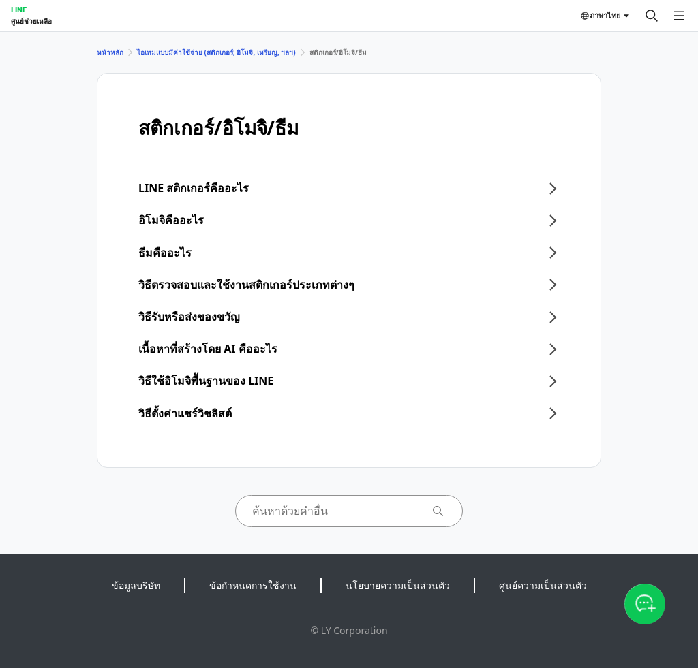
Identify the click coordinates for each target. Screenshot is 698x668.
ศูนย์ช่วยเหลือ (31, 21)
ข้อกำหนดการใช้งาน (253, 585)
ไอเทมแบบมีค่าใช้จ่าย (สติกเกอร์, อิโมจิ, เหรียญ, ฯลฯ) (216, 52)
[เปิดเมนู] (679, 15)
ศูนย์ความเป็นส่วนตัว (543, 585)
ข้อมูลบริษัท (136, 585)
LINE (19, 9)
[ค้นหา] (651, 15)
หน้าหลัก (110, 52)
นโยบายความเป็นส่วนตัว (398, 585)
